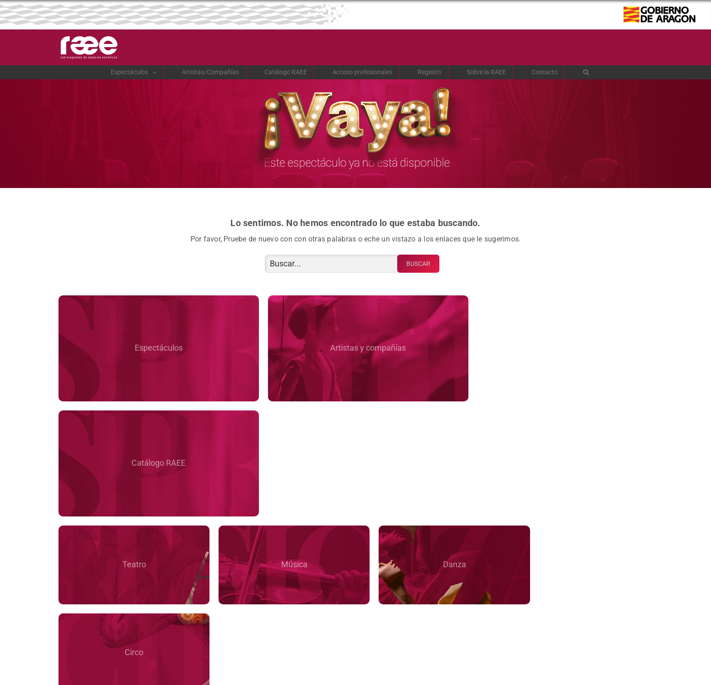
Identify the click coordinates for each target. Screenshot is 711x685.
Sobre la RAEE (129, 530)
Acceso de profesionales (205, 601)
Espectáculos (155, 347)
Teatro (129, 445)
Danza (431, 445)
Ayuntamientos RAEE (431, 530)
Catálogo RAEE (557, 347)
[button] (586, 72)
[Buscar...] (332, 264)
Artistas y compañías (355, 347)
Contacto (581, 530)
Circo (581, 445)
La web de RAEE (280, 530)
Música (280, 445)
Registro (506, 601)
